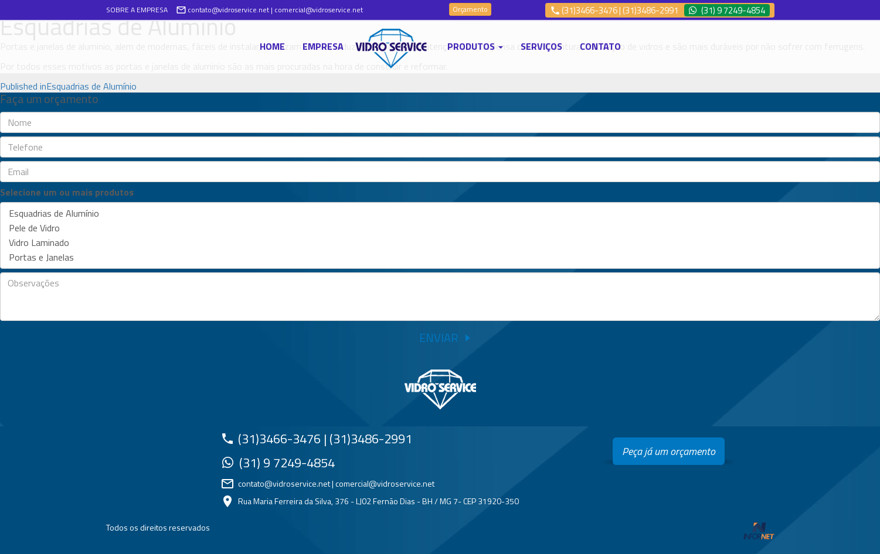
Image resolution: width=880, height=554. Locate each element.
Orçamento (470, 9)
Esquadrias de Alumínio (440, 213)
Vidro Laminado (440, 242)
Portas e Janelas (440, 257)
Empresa (323, 46)
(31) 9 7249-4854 (733, 10)
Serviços (541, 46)
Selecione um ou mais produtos (67, 192)
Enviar (438, 338)
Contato (600, 46)
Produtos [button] (475, 46)
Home (272, 46)
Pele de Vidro (440, 228)
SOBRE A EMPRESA (137, 9)
